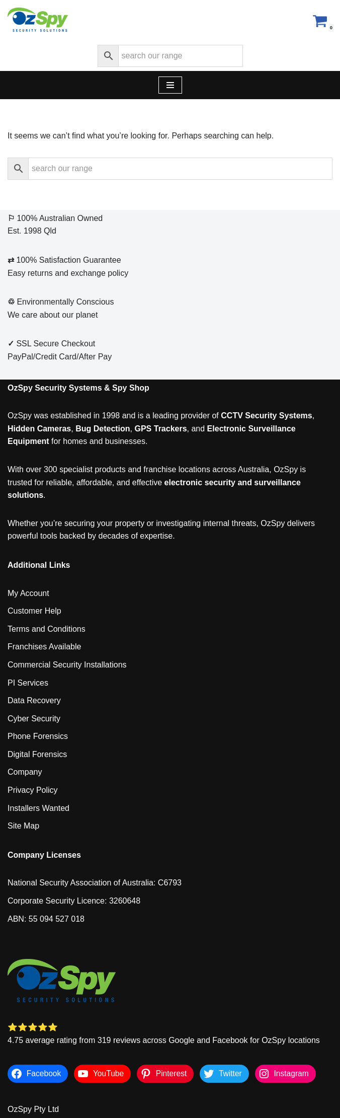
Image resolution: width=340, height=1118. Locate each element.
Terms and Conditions (47, 629)
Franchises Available (44, 646)
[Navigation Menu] (170, 85)
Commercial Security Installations (67, 664)
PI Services (28, 683)
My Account (28, 593)
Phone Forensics (38, 736)
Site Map (23, 826)
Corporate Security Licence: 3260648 (74, 901)
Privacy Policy (33, 790)
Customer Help (34, 611)
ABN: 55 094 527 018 (46, 919)
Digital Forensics (37, 754)
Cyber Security (34, 718)
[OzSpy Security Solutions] (38, 20)
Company (25, 772)
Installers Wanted (38, 808)
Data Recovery (34, 700)
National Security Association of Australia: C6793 (95, 882)
